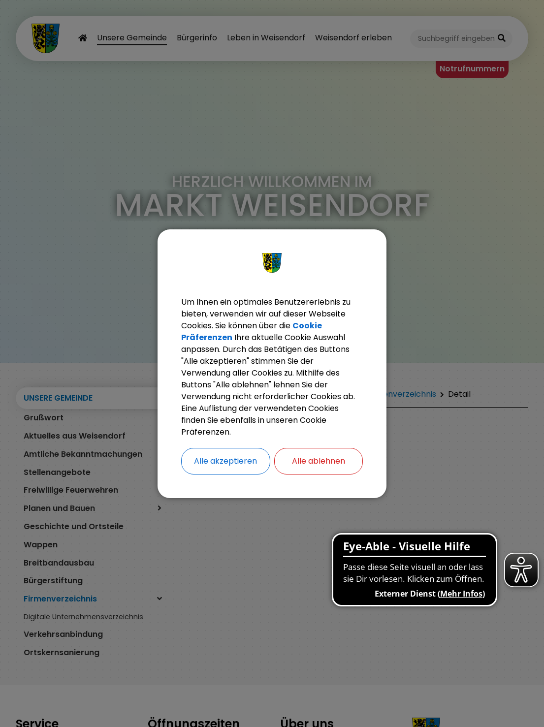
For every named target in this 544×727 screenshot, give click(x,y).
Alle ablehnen (318, 461)
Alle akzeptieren (225, 461)
